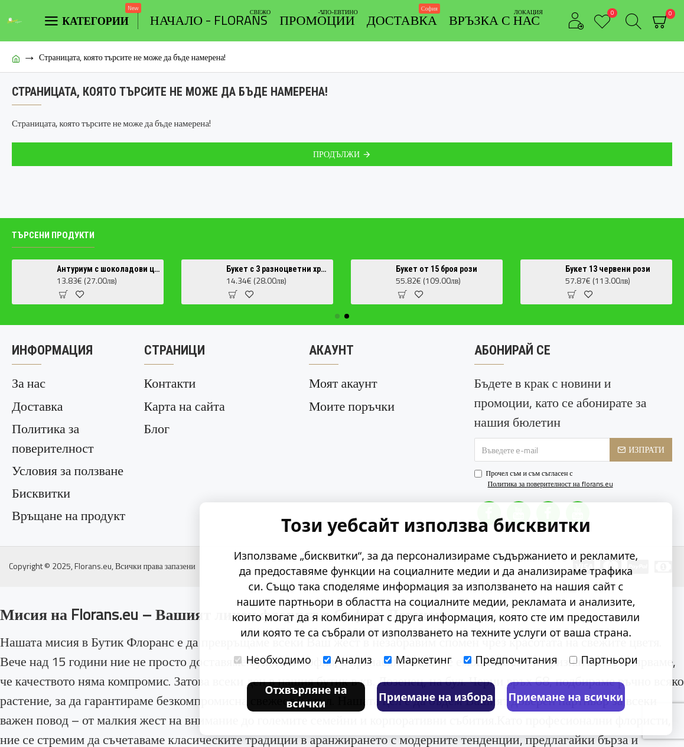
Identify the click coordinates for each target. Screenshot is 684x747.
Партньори (603, 659)
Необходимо (272, 659)
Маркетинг (418, 659)
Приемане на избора (436, 697)
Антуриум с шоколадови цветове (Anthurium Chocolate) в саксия (108, 269)
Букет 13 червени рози (607, 269)
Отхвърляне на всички (306, 696)
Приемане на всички (566, 697)
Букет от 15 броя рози (436, 269)
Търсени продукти (53, 235)
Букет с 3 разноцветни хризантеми (277, 269)
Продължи (336, 154)
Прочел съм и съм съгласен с (544, 479)
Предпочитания (511, 659)
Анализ (347, 659)
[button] (337, 316)
